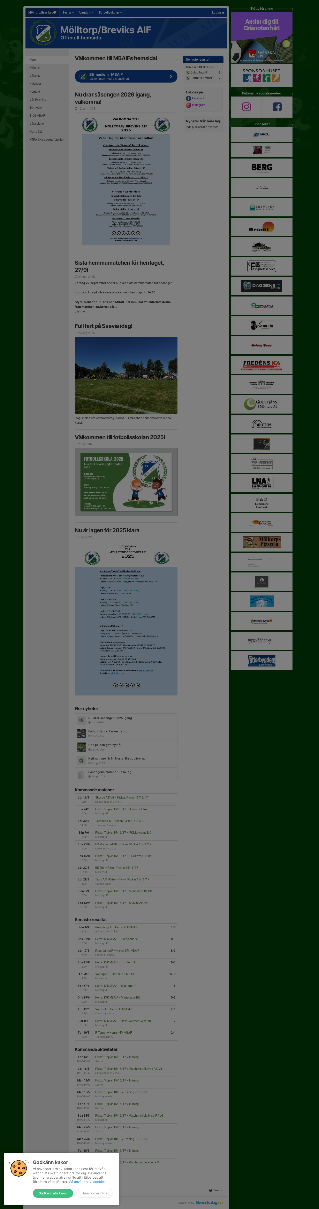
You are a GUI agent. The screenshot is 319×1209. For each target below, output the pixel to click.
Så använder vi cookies (87, 1182)
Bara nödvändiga (94, 1193)
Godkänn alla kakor (53, 1193)
